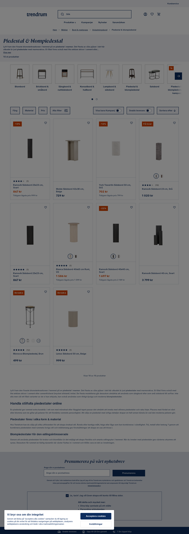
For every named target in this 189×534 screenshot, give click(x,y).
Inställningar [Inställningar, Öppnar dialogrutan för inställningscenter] (95, 524)
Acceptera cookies (96, 516)
